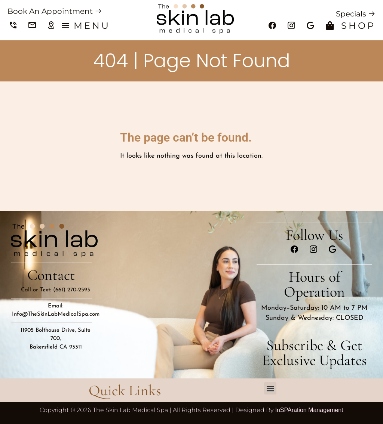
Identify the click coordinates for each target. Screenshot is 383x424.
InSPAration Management (309, 410)
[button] (270, 388)
